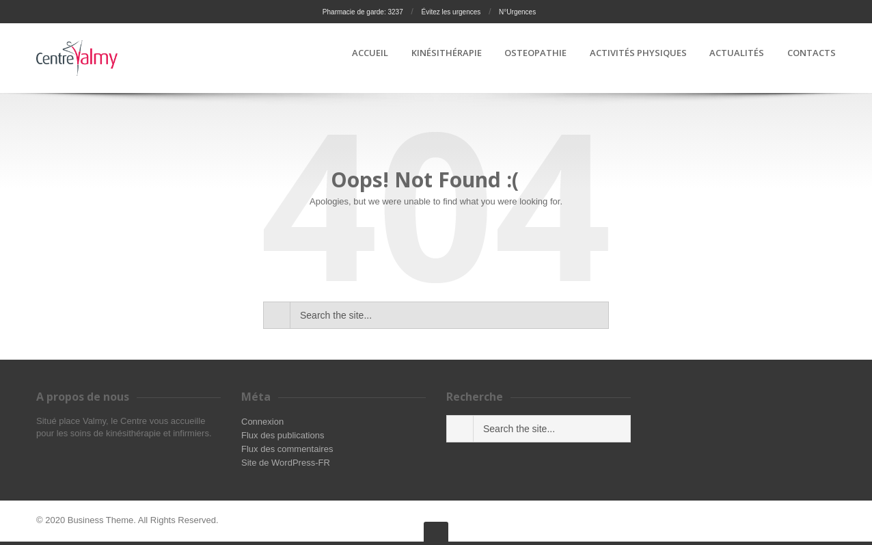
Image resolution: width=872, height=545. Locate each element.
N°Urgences (517, 12)
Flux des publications (282, 435)
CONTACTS (811, 53)
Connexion (262, 421)
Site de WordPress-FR (285, 462)
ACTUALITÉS (736, 53)
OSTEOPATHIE (535, 53)
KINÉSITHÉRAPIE (446, 53)
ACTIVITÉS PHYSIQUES (638, 53)
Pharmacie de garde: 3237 (363, 12)
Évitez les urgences (451, 12)
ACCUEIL (370, 53)
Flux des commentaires (287, 449)
